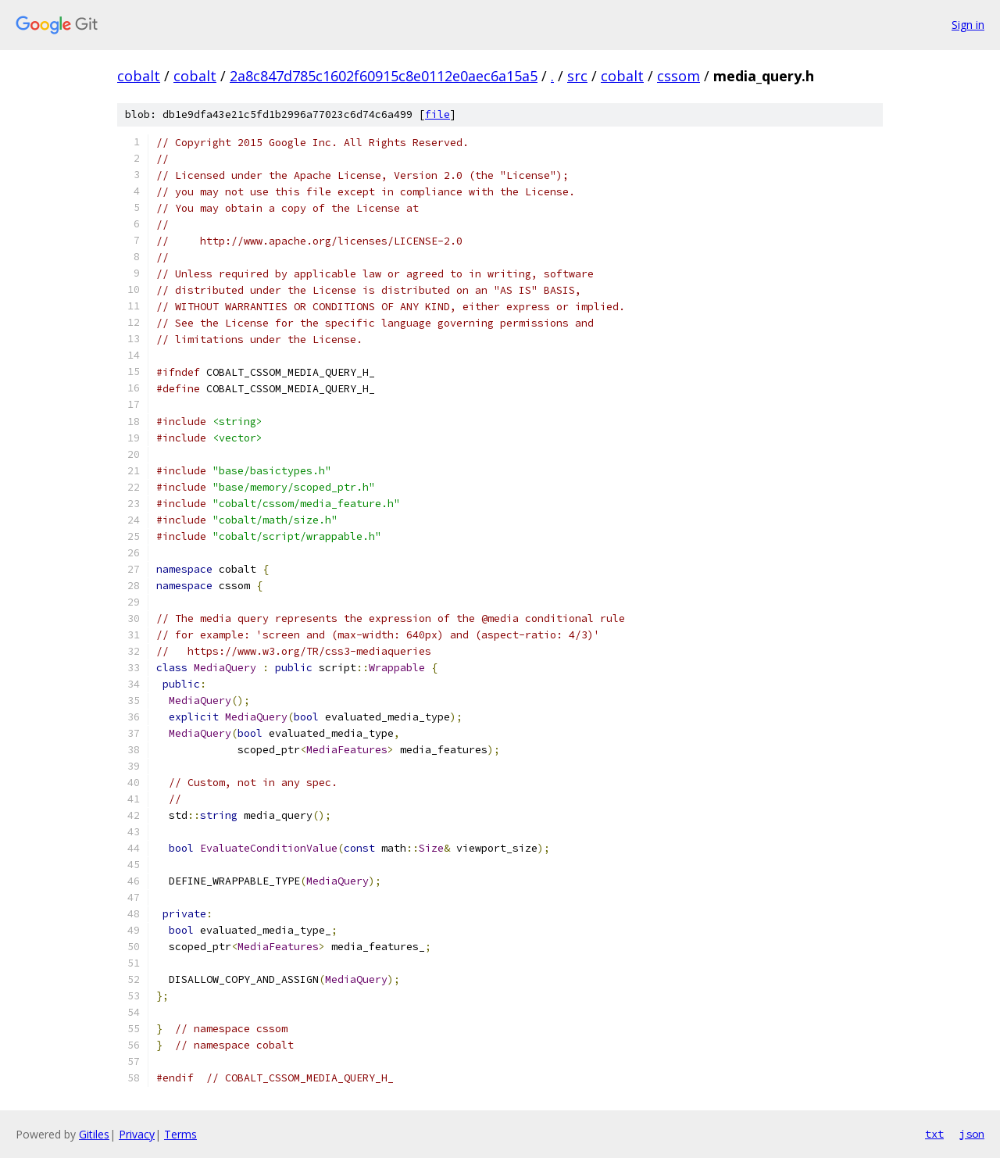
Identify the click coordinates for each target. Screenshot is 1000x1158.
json (971, 1134)
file (437, 114)
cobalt (138, 75)
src (577, 75)
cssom (678, 75)
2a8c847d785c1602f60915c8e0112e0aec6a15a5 (384, 75)
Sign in (968, 24)
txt (934, 1134)
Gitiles (94, 1134)
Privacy (137, 1134)
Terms (180, 1134)
